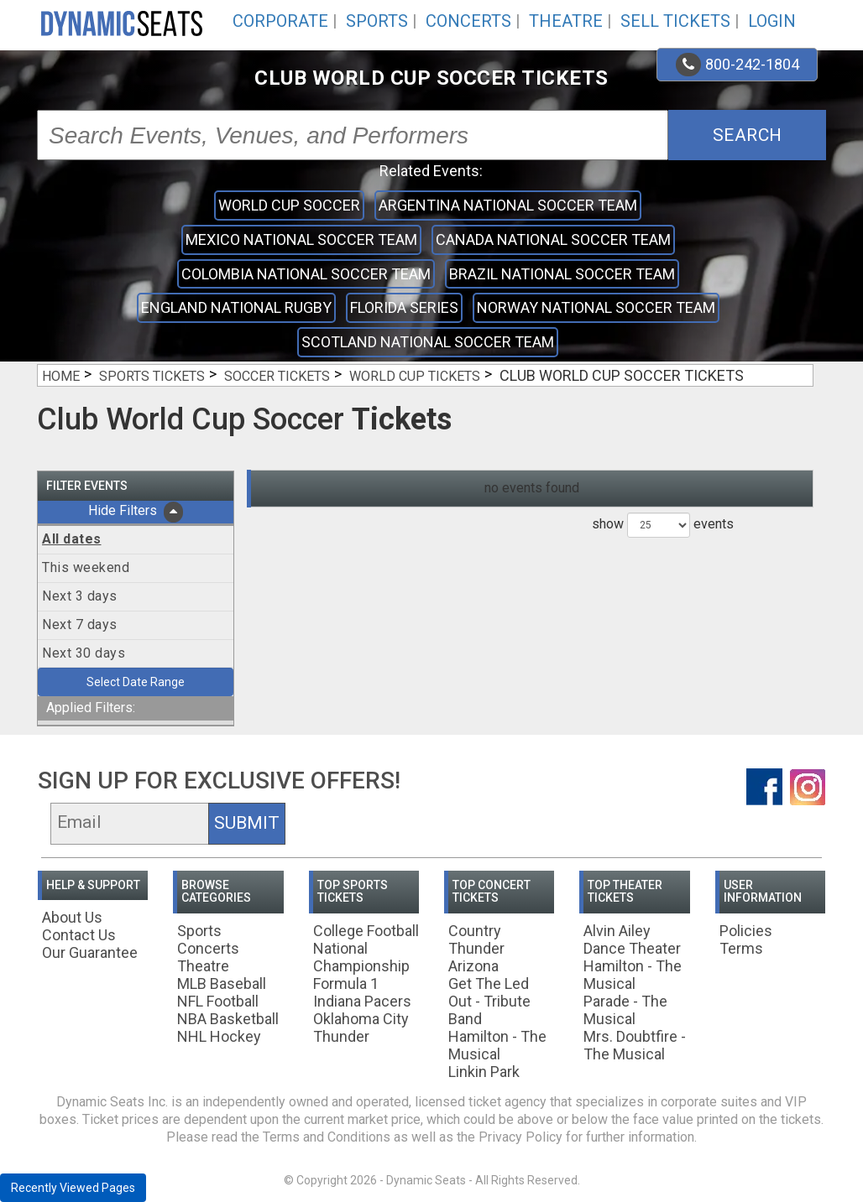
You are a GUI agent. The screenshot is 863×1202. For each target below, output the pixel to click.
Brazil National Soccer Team (562, 274)
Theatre (566, 21)
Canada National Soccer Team (553, 239)
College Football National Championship (366, 948)
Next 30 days (83, 653)
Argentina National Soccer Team (508, 205)
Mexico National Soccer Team (301, 239)
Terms (741, 948)
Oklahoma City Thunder (361, 1027)
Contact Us (79, 935)
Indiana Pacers (362, 1001)
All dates (72, 539)
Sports (377, 21)
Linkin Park (484, 1071)
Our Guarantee (90, 952)
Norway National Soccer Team (596, 307)
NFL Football (218, 1001)
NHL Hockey (219, 1036)
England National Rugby (236, 307)
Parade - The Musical (625, 1010)
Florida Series (404, 307)
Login (772, 21)
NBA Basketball (228, 1019)
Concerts (468, 21)
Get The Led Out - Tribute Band (489, 1001)
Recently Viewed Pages (73, 1187)
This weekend (85, 567)
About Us (72, 917)
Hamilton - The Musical (497, 1045)
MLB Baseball (221, 983)
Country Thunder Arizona (476, 948)
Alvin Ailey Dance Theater (632, 939)
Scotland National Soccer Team (427, 342)
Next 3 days (80, 596)
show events (663, 525)
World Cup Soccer (289, 205)
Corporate (280, 21)
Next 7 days (80, 624)
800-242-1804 (737, 64)
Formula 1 (346, 983)
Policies (745, 930)
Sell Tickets (675, 21)
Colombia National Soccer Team (306, 274)
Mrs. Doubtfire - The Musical (634, 1045)
